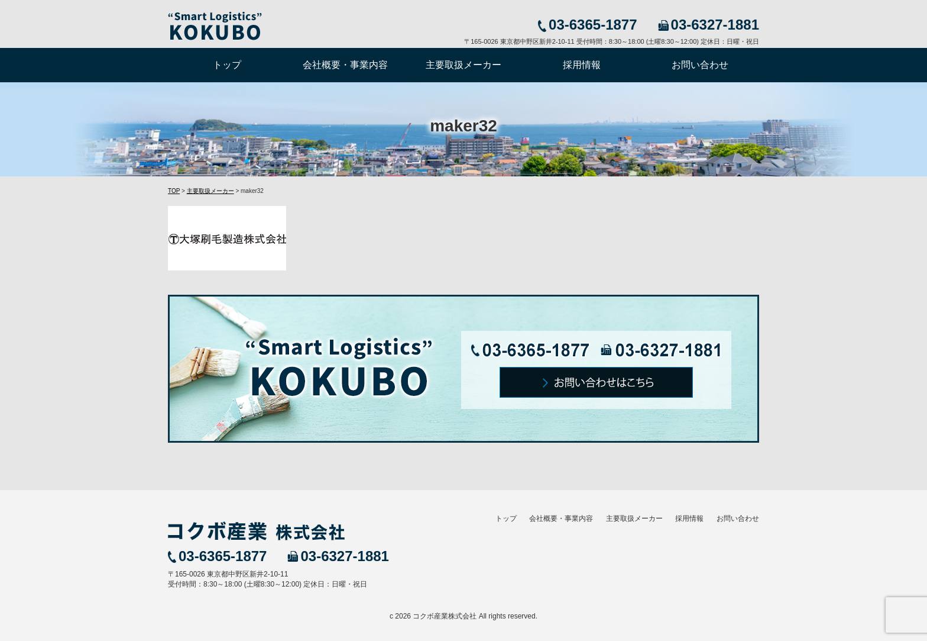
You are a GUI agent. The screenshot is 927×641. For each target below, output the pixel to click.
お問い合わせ (700, 65)
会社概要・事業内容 (345, 65)
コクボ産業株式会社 (445, 616)
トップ (227, 65)
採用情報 (582, 65)
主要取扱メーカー (463, 65)
